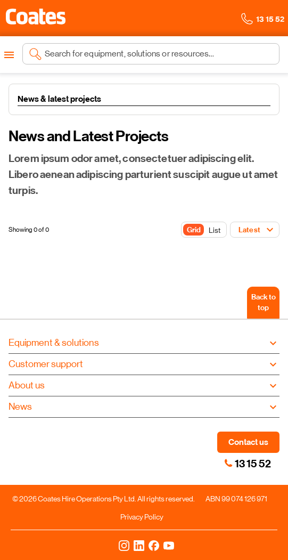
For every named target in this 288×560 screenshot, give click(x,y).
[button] (36, 16)
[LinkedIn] (139, 545)
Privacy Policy (141, 517)
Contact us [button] (248, 442)
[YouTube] (168, 545)
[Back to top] (263, 303)
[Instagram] (124, 545)
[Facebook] (154, 545)
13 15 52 (253, 463)
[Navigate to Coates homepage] (36, 18)
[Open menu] (9, 55)
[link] (228, 463)
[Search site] (159, 53)
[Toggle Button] (204, 230)
